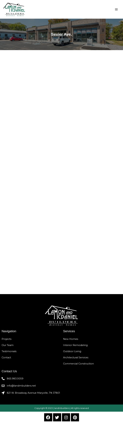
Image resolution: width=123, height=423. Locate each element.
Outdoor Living (72, 351)
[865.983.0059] (3, 378)
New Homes (70, 339)
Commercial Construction (78, 363)
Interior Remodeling (75, 345)
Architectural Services (75, 357)
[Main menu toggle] (116, 9)
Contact (6, 357)
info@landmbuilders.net (21, 385)
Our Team (7, 345)
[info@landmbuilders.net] (3, 385)
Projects (6, 339)
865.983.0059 (15, 378)
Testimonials (9, 351)
